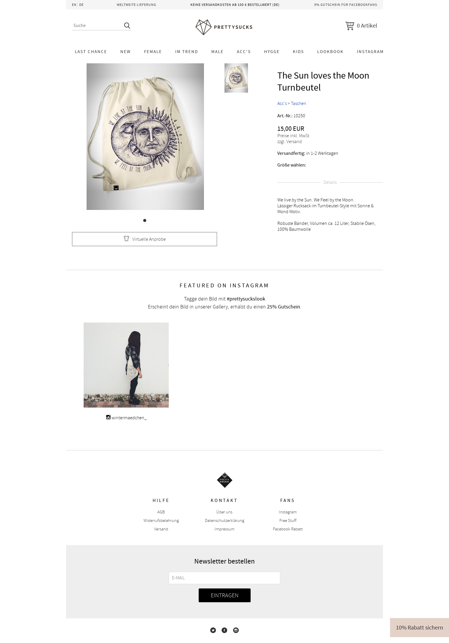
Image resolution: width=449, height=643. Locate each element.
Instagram (370, 52)
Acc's (244, 52)
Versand (161, 529)
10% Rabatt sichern (419, 627)
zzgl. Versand (289, 142)
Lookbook (330, 52)
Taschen (298, 103)
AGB (161, 512)
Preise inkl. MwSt (293, 136)
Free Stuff (287, 520)
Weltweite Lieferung (136, 4)
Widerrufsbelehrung (161, 520)
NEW (125, 52)
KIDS (298, 52)
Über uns (224, 512)
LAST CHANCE (91, 52)
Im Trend (186, 52)
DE (81, 4)
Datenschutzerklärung (224, 520)
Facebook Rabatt (288, 529)
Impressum (224, 529)
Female (153, 52)
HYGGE (272, 52)
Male (217, 52)
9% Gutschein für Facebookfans (345, 4)
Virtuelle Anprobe (145, 239)
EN (74, 4)
